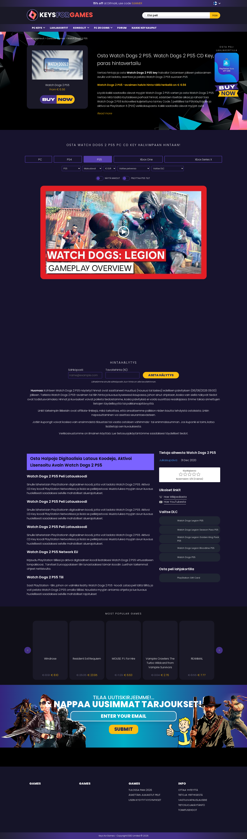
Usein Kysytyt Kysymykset (145, 800)
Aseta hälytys (161, 375)
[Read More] (156, 113)
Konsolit (81, 28)
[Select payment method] (92, 168)
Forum (122, 28)
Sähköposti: (75, 370)
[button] (27, 650)
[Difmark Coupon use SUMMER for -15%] (123, 443)
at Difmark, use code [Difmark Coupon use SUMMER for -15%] (117, 3)
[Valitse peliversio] (134, 168)
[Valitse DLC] (167, 168)
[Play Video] (123, 232)
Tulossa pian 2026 (140, 790)
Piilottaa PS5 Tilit (136, 178)
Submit (123, 729)
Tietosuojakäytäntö (191, 805)
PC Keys (38, 28)
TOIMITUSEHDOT (187, 810)
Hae (215, 15)
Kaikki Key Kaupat (144, 28)
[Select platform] (71, 168)
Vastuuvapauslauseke (192, 800)
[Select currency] (110, 168)
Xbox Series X (194, 159)
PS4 (69, 159)
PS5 (102, 159)
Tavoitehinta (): (117, 370)
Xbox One (142, 159)
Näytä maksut (107, 178)
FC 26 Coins (103, 28)
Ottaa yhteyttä (188, 790)
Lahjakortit (59, 28)
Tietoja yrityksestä (190, 795)
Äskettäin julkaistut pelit (144, 795)
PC (39, 159)
